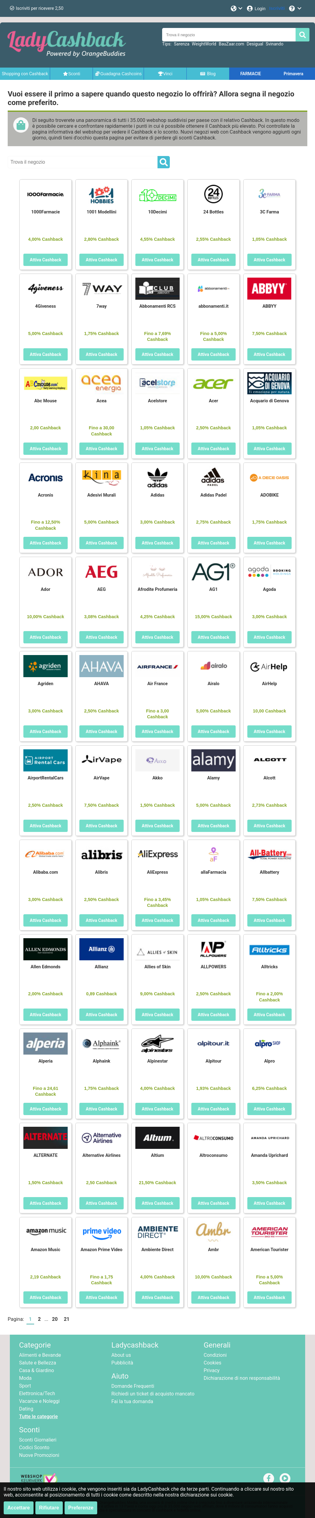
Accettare (18, 1507)
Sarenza (181, 43)
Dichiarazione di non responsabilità (242, 1378)
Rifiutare (49, 1507)
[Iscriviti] (277, 8)
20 (55, 1319)
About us (121, 1355)
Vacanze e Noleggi (39, 1401)
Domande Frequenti (132, 1386)
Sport (25, 1386)
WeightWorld (204, 43)
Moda (25, 1378)
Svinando (274, 43)
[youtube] (285, 1478)
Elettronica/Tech (37, 1393)
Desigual (255, 43)
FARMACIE (250, 73)
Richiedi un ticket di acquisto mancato (152, 1394)
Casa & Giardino (36, 1370)
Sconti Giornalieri (37, 1440)
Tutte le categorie (38, 1416)
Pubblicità (122, 1363)
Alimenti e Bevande (40, 1355)
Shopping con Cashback (25, 73)
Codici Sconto (34, 1447)
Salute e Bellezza (37, 1363)
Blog (207, 73)
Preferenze (81, 1507)
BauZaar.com (231, 43)
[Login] (255, 8)
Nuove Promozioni (39, 1455)
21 (66, 1319)
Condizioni (215, 1355)
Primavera (293, 73)
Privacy (212, 1370)
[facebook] (269, 1478)
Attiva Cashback (45, 259)
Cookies (212, 1363)
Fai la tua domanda (132, 1401)
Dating (26, 1409)
